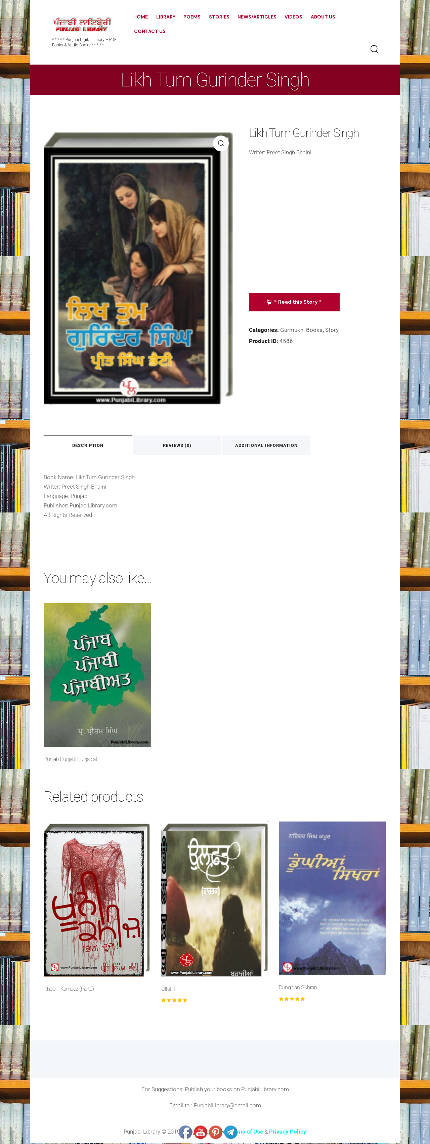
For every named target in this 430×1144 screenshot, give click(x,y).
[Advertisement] (317, 223)
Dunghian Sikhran (298, 988)
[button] (221, 143)
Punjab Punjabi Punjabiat (70, 760)
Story (332, 330)
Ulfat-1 (168, 989)
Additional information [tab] (280, 445)
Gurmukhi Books (301, 330)
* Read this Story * (299, 302)
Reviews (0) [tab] (185, 445)
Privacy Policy (287, 1132)
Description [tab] (90, 445)
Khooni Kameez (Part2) (69, 989)
